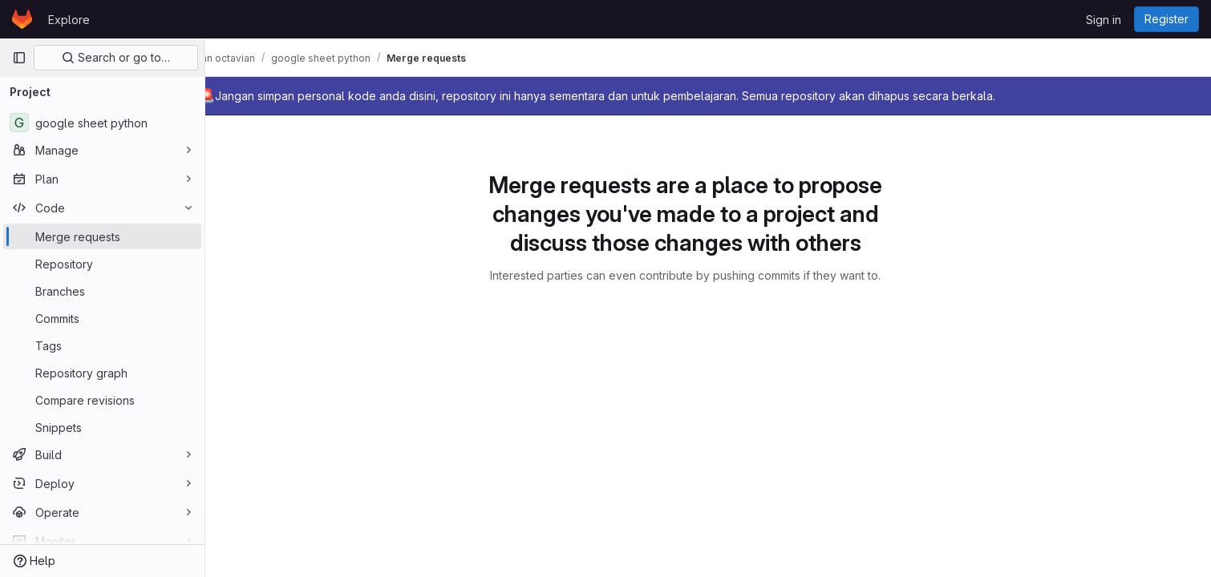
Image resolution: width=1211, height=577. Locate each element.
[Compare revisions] (102, 400)
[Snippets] (102, 427)
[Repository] (102, 263)
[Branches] (102, 291)
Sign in (1103, 19)
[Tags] (102, 345)
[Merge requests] (102, 236)
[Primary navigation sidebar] (19, 58)
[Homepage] (22, 19)
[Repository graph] (102, 372)
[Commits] (102, 318)
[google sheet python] (102, 122)
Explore (69, 19)
